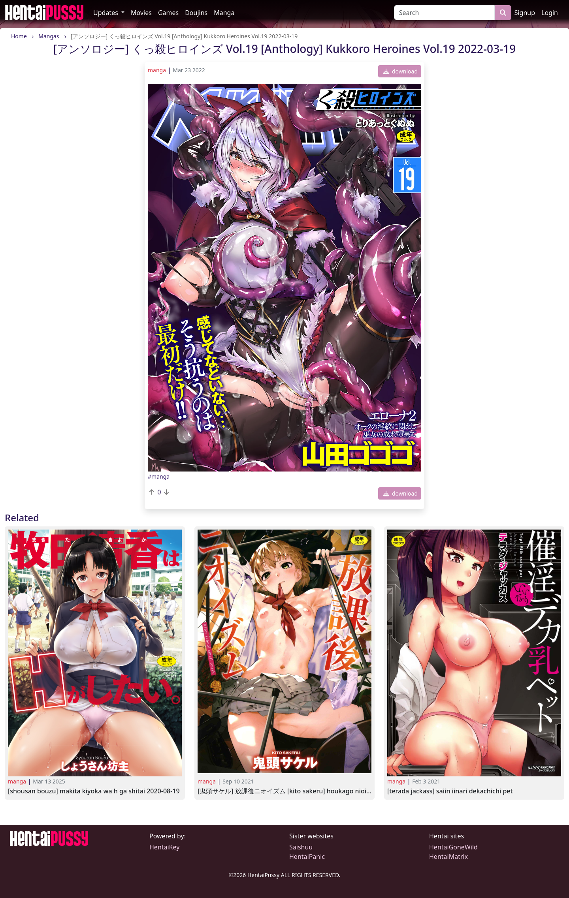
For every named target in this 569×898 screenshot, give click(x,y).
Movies (141, 12)
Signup (524, 12)
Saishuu (301, 847)
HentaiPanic (307, 856)
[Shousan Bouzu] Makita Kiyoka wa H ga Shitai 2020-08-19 (94, 791)
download (400, 71)
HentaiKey (164, 847)
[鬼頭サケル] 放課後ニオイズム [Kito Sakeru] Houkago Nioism (284, 791)
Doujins (196, 12)
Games (168, 12)
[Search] (444, 12)
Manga (224, 12)
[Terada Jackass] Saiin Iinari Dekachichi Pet (450, 791)
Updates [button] (106, 12)
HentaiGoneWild (453, 847)
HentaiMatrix (448, 856)
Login (549, 12)
